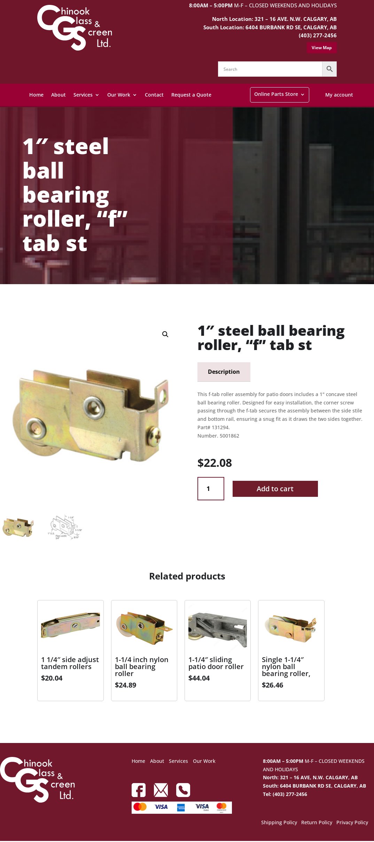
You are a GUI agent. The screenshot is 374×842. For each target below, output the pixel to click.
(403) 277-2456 (318, 35)
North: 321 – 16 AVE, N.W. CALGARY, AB (310, 778)
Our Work (118, 94)
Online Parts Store (276, 94)
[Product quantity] (210, 488)
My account (339, 94)
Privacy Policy (352, 824)
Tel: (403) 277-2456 (285, 795)
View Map (322, 48)
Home (36, 94)
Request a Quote (191, 94)
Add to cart (275, 488)
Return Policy (316, 824)
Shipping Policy (279, 824)
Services (83, 94)
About (58, 94)
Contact (154, 94)
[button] (165, 334)
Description (224, 372)
